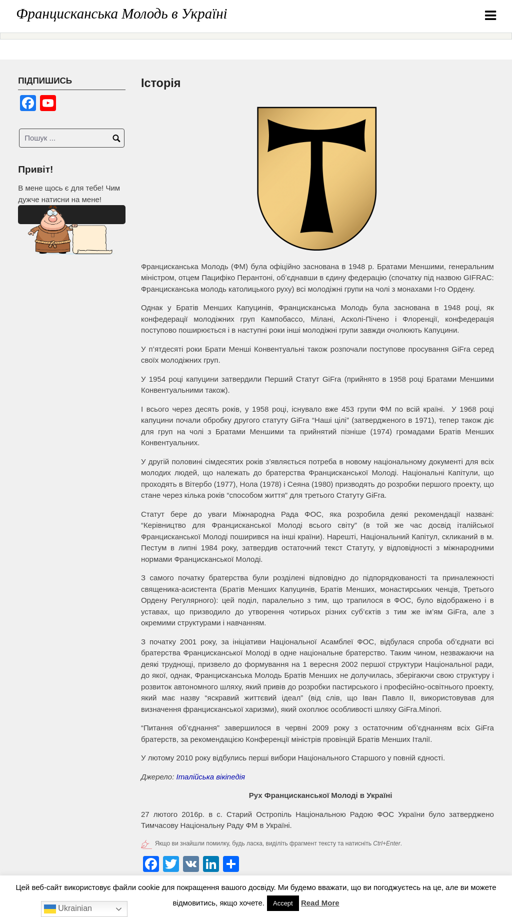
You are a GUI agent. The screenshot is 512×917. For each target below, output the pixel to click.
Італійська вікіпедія (211, 776)
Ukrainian (68, 909)
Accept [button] (283, 903)
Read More (320, 902)
